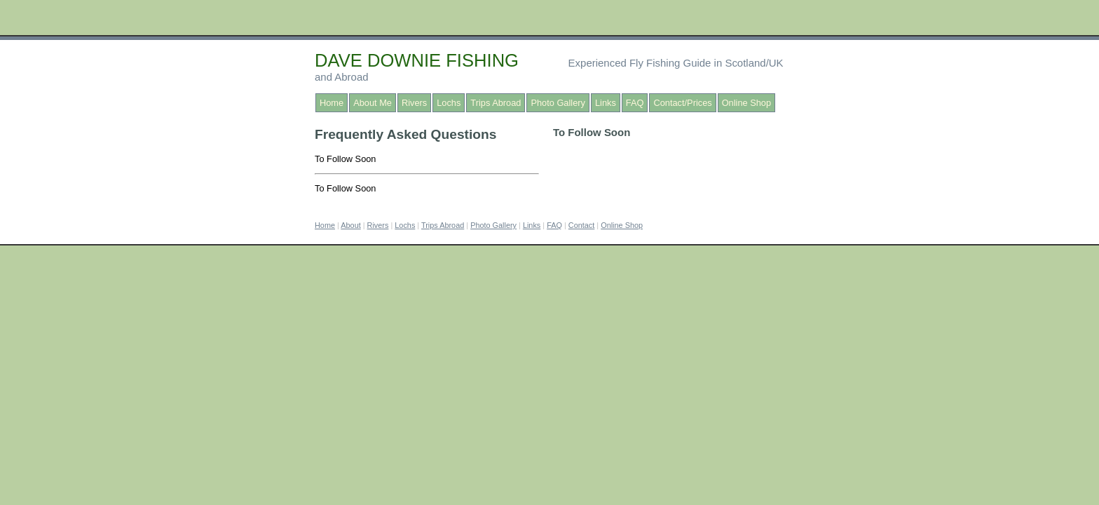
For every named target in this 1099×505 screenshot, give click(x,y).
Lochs (448, 102)
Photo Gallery (558, 102)
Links (605, 102)
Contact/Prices (682, 102)
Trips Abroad (495, 102)
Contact (581, 225)
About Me (372, 102)
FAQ (635, 102)
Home (331, 102)
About (350, 225)
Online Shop (746, 102)
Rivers (414, 102)
